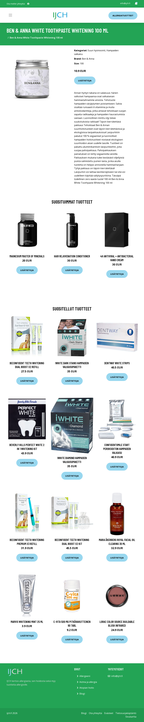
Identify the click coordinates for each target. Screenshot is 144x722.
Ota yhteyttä (95, 713)
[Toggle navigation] (10, 15)
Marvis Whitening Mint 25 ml (27, 621)
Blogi (82, 693)
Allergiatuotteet (122, 15)
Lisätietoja (84, 80)
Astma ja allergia (88, 682)
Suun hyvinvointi (96, 50)
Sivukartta (130, 716)
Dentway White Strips (117, 363)
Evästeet (108, 713)
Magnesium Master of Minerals (27, 256)
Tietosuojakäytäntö (125, 713)
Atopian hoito (86, 687)
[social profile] (28, 3)
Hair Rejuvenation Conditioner (72, 256)
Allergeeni (84, 676)
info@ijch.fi (125, 3)
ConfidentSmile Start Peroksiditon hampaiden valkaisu (117, 448)
